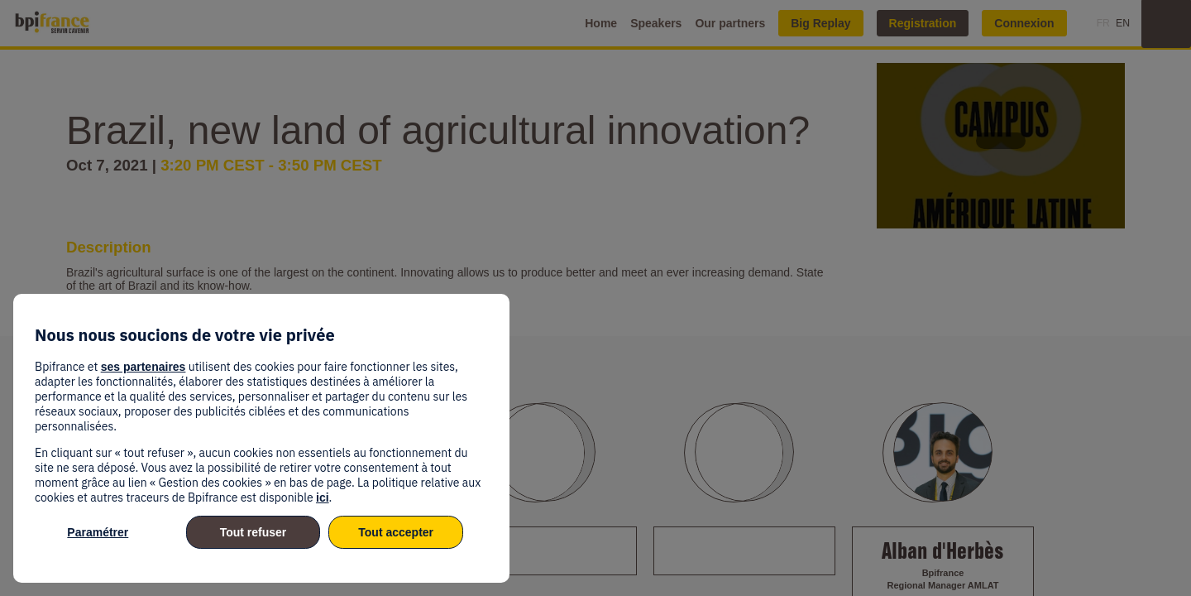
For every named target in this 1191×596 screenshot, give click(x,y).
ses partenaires (143, 366)
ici (322, 497)
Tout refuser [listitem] (253, 532)
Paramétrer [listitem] (97, 532)
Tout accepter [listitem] (395, 532)
